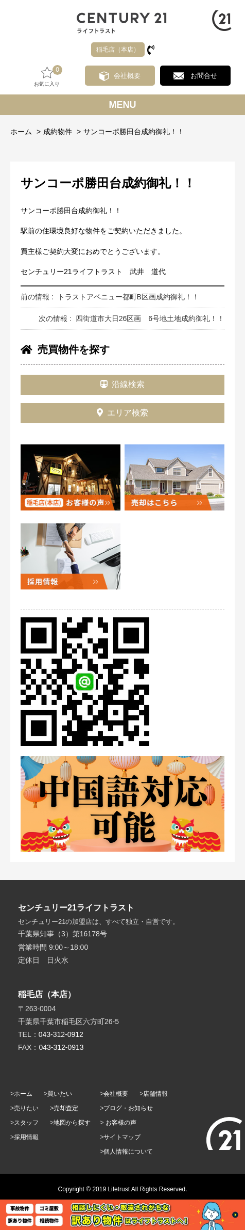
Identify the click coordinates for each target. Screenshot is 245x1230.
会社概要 (127, 75)
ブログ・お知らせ (128, 1108)
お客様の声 (121, 1122)
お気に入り (47, 76)
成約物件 (57, 131)
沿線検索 (122, 384)
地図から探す (72, 1122)
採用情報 (26, 1137)
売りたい (26, 1108)
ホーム (21, 131)
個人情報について (128, 1151)
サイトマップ (122, 1137)
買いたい (59, 1093)
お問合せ (203, 75)
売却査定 (66, 1108)
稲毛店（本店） (117, 49)
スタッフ (26, 1122)
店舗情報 (155, 1093)
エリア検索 (122, 412)
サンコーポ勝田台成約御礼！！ (133, 131)
